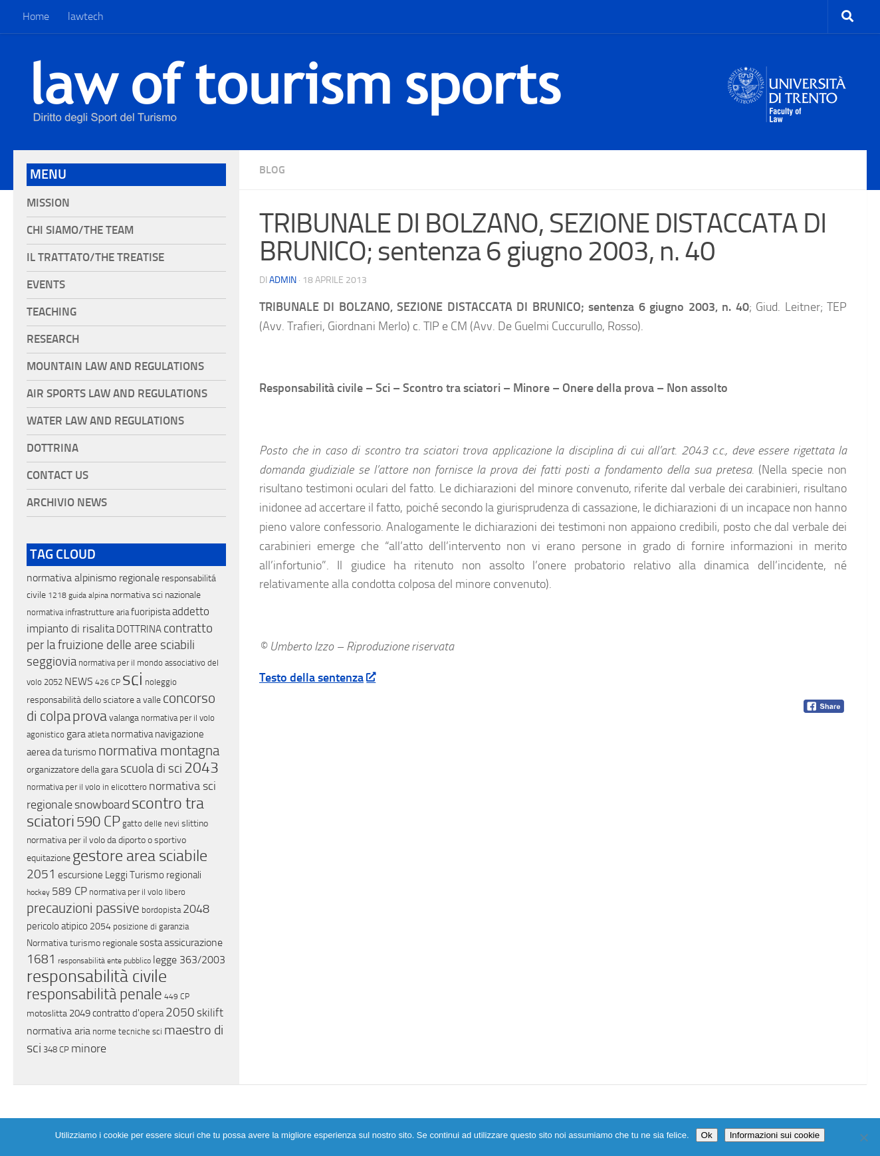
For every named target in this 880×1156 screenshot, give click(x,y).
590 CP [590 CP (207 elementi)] (98, 821)
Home (36, 16)
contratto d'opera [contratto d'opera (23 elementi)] (128, 1013)
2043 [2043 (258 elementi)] (201, 768)
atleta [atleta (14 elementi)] (98, 734)
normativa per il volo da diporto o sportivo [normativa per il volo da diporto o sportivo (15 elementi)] (106, 839)
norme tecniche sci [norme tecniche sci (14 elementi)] (127, 1031)
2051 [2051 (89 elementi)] (41, 874)
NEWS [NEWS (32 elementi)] (78, 681)
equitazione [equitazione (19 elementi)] (48, 858)
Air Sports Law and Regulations (117, 393)
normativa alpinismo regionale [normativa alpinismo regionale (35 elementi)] (93, 577)
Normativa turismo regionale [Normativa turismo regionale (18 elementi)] (82, 943)
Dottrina (52, 448)
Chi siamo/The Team (80, 230)
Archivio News (67, 502)
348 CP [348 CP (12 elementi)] (56, 1049)
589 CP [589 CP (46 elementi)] (69, 891)
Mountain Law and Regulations (115, 366)
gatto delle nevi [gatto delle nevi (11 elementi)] (150, 823)
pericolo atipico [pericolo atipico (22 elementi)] (57, 926)
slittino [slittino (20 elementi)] (194, 823)
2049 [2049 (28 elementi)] (79, 1013)
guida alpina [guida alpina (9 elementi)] (88, 595)
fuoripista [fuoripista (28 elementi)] (150, 612)
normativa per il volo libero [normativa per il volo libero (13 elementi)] (137, 892)
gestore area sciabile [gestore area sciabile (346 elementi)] (139, 855)
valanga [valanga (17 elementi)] (124, 717)
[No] (863, 1137)
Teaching (51, 312)
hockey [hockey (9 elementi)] (38, 892)
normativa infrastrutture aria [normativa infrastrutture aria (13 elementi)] (78, 612)
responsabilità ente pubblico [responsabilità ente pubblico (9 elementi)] (104, 960)
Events (46, 284)
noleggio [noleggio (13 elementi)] (161, 682)
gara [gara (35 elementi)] (76, 733)
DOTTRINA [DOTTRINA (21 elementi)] (139, 629)
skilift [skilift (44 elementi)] (210, 1012)
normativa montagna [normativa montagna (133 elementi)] (158, 751)
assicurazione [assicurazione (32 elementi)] (193, 942)
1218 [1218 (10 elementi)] (57, 595)
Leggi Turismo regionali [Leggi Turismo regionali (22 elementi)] (153, 875)
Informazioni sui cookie (775, 1135)
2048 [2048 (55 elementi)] (196, 909)
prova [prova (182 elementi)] (89, 716)
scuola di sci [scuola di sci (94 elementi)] (151, 768)
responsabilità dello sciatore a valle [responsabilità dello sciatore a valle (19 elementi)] (94, 700)
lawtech (86, 16)
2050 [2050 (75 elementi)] (180, 1012)
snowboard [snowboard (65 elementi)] (102, 804)
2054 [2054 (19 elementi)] (100, 926)
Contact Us (57, 475)
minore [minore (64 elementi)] (88, 1048)
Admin (282, 280)
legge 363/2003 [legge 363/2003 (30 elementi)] (189, 959)
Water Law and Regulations (105, 421)
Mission (48, 203)
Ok (707, 1135)
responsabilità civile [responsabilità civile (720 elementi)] (97, 976)
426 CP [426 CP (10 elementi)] (107, 682)
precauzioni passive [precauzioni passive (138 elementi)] (83, 908)
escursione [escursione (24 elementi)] (80, 875)
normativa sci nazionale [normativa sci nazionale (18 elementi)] (155, 595)
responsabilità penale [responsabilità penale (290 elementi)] (94, 994)
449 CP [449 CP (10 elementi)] (176, 996)
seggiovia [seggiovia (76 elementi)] (51, 661)
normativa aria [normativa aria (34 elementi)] (58, 1030)
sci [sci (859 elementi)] (132, 679)
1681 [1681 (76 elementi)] (41, 959)
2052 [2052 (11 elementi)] (53, 682)
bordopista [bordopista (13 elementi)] (161, 910)
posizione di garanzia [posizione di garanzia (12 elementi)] (151, 926)
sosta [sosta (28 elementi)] (151, 943)
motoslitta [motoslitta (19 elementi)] (47, 1013)
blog (272, 169)
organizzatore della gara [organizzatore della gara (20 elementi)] (72, 769)
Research (53, 339)
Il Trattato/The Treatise (95, 257)
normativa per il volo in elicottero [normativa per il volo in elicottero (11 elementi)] (87, 787)
